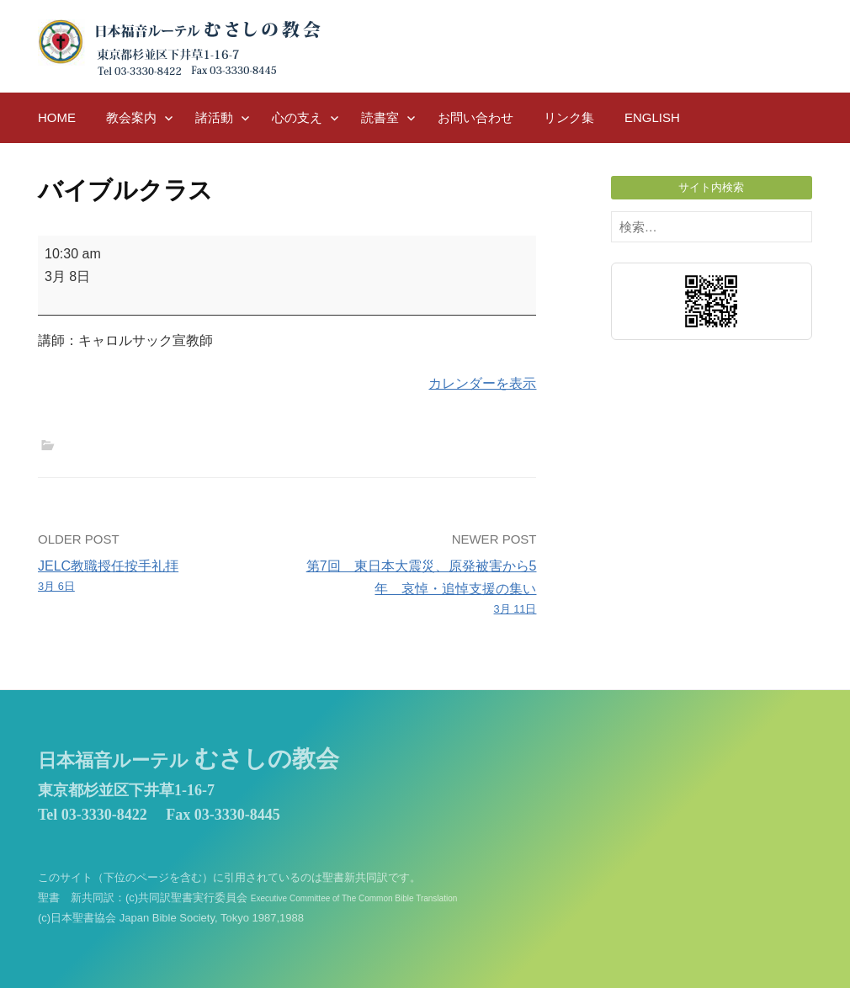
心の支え (297, 117)
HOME (57, 117)
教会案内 (131, 117)
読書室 (380, 117)
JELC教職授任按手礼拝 (157, 577)
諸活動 (214, 117)
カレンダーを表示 (482, 383)
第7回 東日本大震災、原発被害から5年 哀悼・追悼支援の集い (416, 589)
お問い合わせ (475, 117)
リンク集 (569, 117)
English (652, 117)
